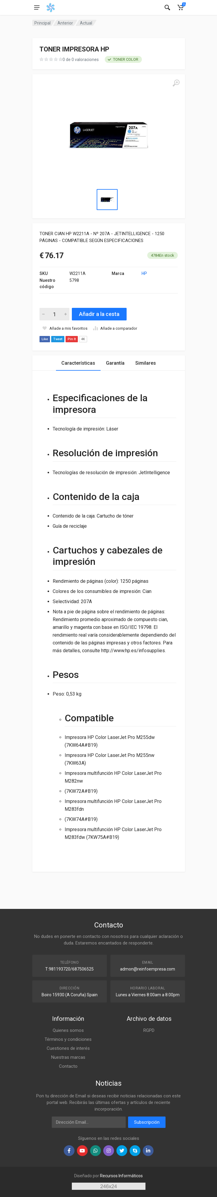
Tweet (57, 339)
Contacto (68, 1066)
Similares (145, 363)
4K (83, 339)
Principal (42, 23)
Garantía (115, 363)
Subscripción (147, 1122)
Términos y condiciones (68, 1039)
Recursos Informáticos (121, 1175)
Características (78, 363)
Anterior (65, 23)
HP (144, 273)
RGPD (148, 1030)
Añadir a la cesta (99, 314)
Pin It (72, 339)
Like (45, 339)
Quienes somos (68, 1030)
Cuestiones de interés (68, 1048)
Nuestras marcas (68, 1057)
